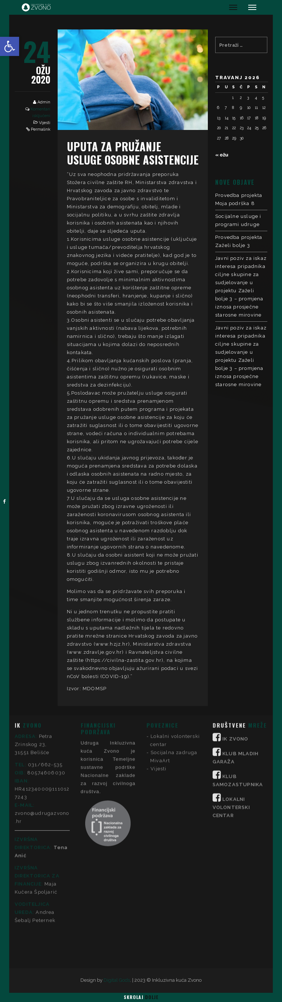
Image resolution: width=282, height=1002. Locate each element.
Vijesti (44, 122)
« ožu (221, 155)
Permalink (40, 129)
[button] (9, 46)
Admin (43, 102)
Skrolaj (141, 997)
